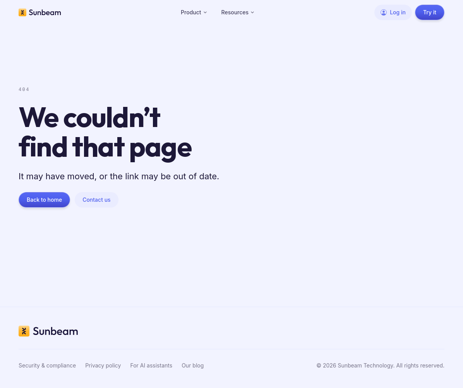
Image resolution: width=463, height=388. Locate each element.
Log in (393, 12)
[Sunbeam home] (40, 12)
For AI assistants (151, 365)
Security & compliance (47, 365)
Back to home (44, 199)
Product (194, 12)
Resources (238, 12)
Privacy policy (103, 365)
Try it (429, 12)
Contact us (96, 199)
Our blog (193, 365)
